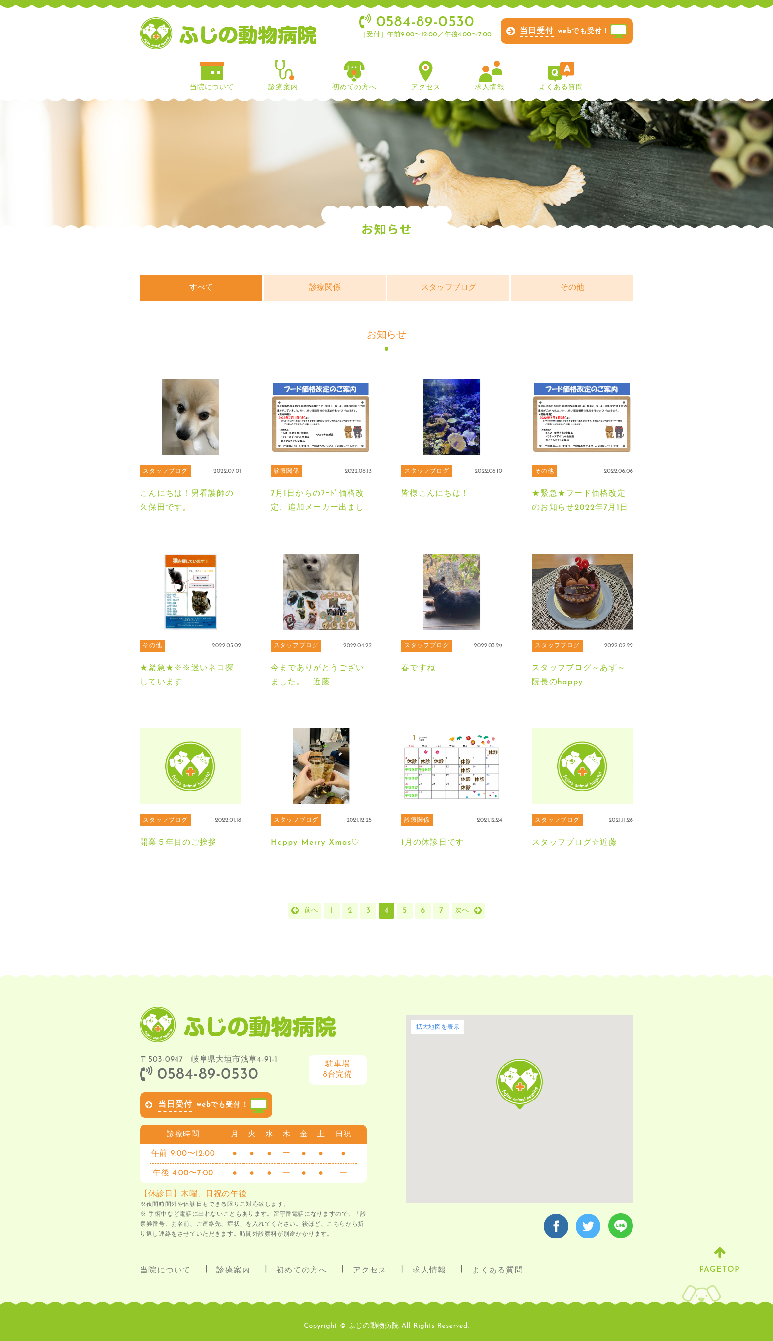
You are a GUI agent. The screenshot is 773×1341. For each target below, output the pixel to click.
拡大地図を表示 (437, 1027)
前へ (311, 910)
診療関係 (325, 288)
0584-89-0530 (199, 1075)
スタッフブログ (448, 288)
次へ (462, 910)
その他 (572, 288)
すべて (201, 288)
